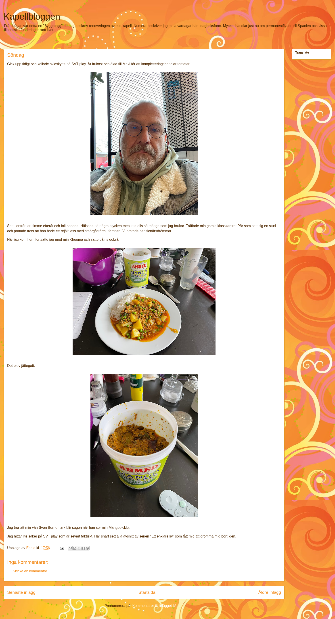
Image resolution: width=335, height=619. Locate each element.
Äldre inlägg (269, 592)
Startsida (146, 592)
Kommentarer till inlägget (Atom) (158, 606)
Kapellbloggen (32, 16)
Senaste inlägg (21, 592)
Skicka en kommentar (30, 571)
